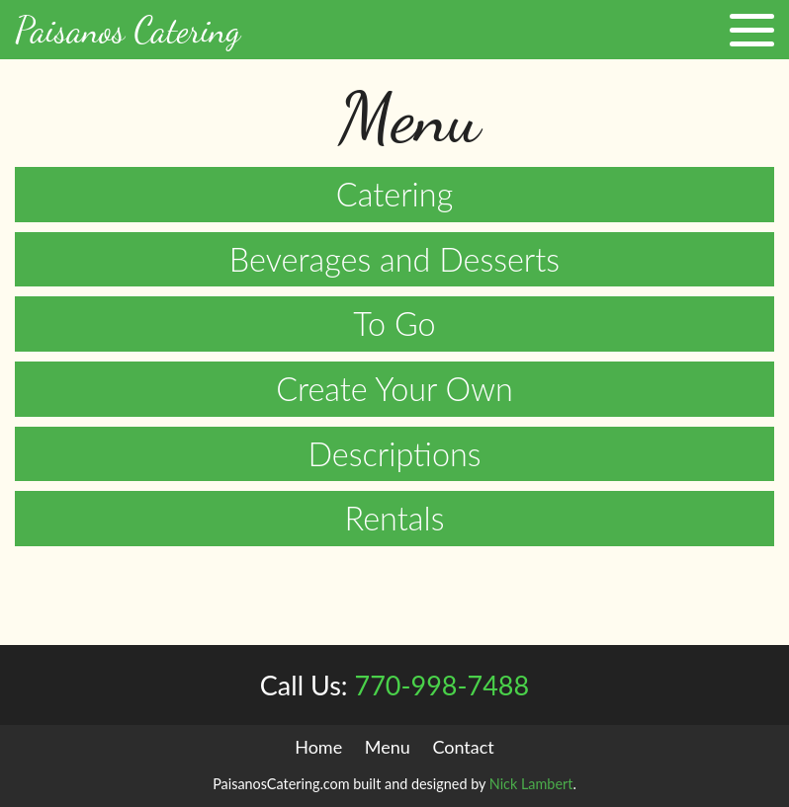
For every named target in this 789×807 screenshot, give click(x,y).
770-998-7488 (394, 685)
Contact (462, 747)
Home (318, 747)
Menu (387, 747)
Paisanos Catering (127, 30)
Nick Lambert (531, 783)
